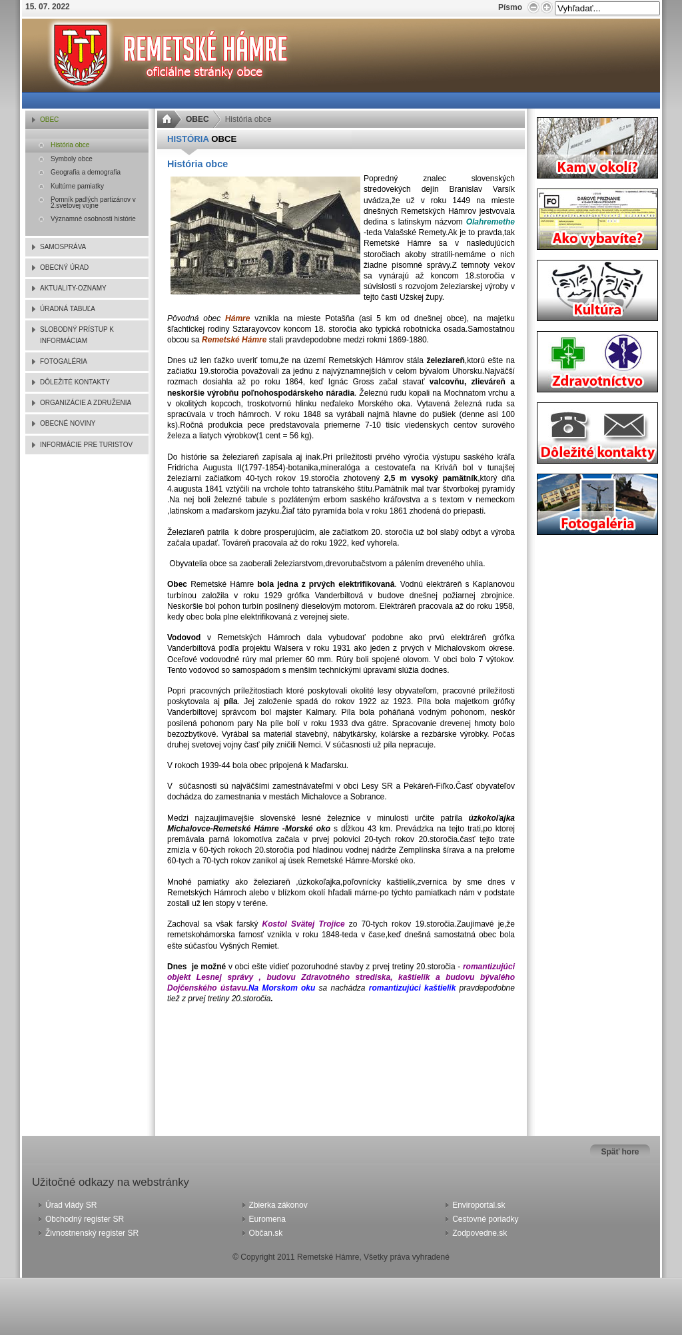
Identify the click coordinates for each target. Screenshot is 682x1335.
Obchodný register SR (84, 1219)
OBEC (197, 119)
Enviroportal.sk (478, 1205)
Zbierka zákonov (278, 1205)
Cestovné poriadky (485, 1219)
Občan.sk (266, 1233)
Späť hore (620, 1151)
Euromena (267, 1219)
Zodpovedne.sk (479, 1233)
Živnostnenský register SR (92, 1233)
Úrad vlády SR (71, 1205)
